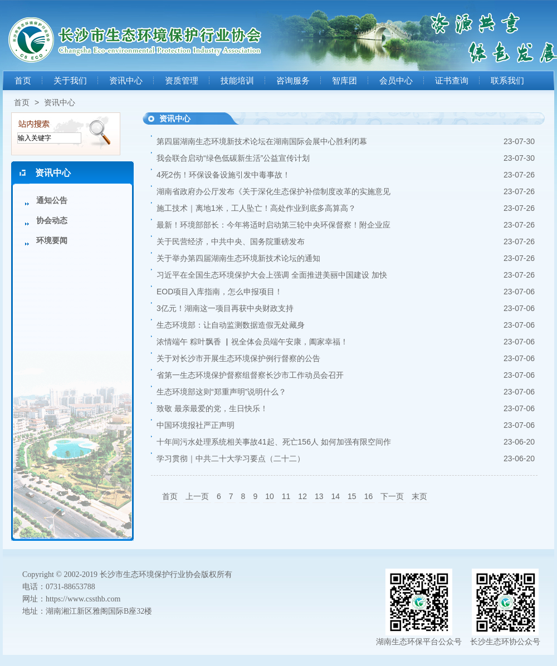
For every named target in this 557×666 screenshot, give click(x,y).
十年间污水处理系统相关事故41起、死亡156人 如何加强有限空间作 (274, 441)
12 (302, 496)
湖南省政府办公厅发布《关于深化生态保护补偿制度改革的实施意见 (273, 191)
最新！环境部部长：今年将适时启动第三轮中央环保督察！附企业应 (273, 224)
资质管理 (181, 80)
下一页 (392, 496)
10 (269, 496)
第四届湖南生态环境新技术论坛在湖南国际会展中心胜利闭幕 (262, 141)
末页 (419, 496)
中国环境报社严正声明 (195, 425)
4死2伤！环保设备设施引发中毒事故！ (223, 174)
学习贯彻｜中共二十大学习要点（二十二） (231, 458)
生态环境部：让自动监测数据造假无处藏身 (231, 324)
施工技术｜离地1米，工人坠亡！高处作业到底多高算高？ (256, 208)
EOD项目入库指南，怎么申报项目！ (219, 291)
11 (286, 496)
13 (319, 496)
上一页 (197, 496)
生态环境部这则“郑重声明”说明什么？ (221, 391)
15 (352, 496)
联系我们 (507, 80)
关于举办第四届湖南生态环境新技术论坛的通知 (238, 258)
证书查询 (451, 80)
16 (368, 496)
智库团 (344, 80)
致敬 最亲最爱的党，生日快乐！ (212, 408)
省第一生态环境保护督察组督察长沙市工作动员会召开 (250, 375)
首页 (22, 80)
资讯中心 (126, 80)
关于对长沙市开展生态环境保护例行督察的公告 (238, 358)
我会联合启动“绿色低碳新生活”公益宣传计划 (233, 158)
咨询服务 (293, 80)
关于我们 (70, 80)
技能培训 (237, 80)
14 (335, 496)
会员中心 (396, 80)
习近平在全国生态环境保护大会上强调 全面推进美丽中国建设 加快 (272, 274)
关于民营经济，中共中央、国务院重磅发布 (231, 241)
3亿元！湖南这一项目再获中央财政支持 (225, 308)
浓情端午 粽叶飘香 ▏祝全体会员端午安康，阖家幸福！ (252, 341)
